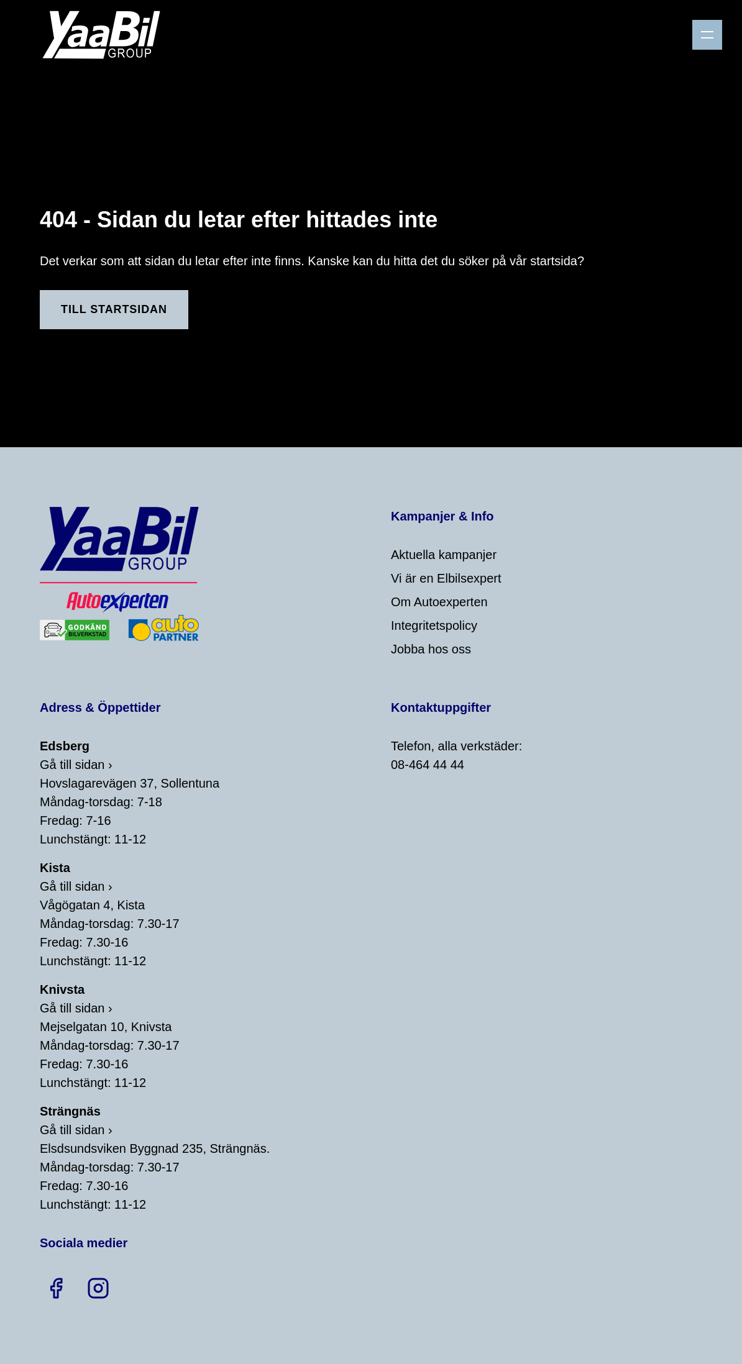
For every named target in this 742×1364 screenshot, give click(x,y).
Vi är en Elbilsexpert (446, 578)
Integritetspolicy (434, 625)
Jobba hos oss (431, 649)
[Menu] (707, 35)
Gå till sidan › (76, 764)
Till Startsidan (114, 309)
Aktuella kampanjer (444, 555)
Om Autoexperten (439, 602)
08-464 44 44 (427, 764)
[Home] (106, 35)
